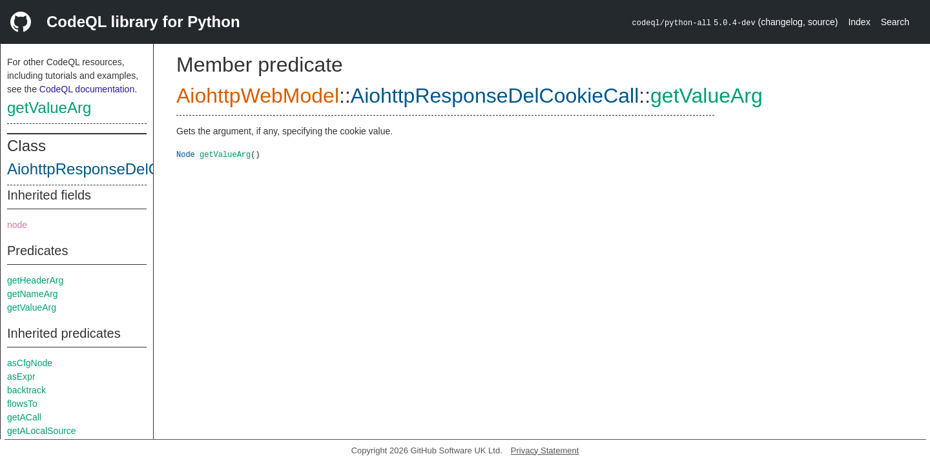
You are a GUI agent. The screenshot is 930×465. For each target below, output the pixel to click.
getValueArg (49, 107)
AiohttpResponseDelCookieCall (115, 169)
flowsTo (22, 403)
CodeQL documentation (86, 89)
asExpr (21, 376)
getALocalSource (41, 431)
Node (185, 154)
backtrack (26, 390)
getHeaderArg (35, 280)
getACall (24, 417)
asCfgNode (29, 363)
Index (859, 22)
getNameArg (32, 294)
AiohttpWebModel (257, 95)
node (17, 225)
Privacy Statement (545, 450)
